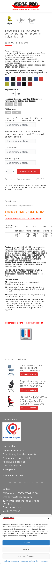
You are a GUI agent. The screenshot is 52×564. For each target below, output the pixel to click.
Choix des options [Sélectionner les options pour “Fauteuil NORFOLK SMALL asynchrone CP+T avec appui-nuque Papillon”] (28, 450)
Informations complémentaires (19, 247)
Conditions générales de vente (19, 496)
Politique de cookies (11, 561)
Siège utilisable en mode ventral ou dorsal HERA (33, 424)
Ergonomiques (24, 221)
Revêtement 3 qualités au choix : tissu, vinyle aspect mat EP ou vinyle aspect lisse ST (25, 176)
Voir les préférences (26, 556)
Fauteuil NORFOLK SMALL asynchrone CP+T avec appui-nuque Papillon (33, 441)
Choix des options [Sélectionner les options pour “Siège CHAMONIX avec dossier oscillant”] (28, 417)
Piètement (11, 189)
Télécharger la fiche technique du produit (24, 365)
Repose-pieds (12, 200)
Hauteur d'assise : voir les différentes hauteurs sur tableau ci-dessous (25, 161)
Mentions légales (11, 507)
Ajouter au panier (28, 213)
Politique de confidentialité (29, 561)
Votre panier (9, 511)
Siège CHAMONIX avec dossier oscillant (31, 409)
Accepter (26, 543)
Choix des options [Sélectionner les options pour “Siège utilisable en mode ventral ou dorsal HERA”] (28, 432)
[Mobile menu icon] (48, 6)
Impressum (44, 561)
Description (10, 243)
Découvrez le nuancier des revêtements (23, 260)
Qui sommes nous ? (13, 492)
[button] (48, 518)
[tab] (26, 242)
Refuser (26, 549)
